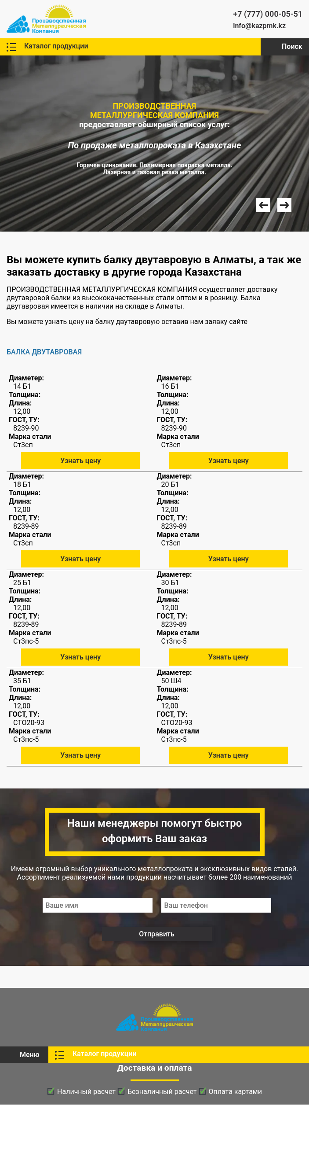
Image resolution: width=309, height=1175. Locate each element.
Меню (30, 1054)
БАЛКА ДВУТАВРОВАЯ (44, 352)
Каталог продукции (56, 46)
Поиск (292, 46)
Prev (263, 205)
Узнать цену (80, 461)
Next (284, 205)
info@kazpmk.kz (259, 26)
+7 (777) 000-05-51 (267, 13)
